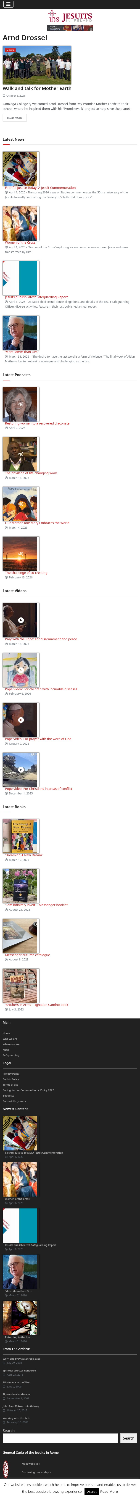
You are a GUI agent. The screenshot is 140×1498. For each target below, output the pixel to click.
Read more (14, 117)
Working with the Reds (16, 1418)
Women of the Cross (20, 242)
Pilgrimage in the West (16, 1382)
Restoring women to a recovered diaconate (37, 423)
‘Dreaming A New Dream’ (23, 855)
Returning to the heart (19, 1337)
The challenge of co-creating (26, 572)
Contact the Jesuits (14, 1101)
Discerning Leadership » (36, 1472)
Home (6, 1033)
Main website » (31, 1463)
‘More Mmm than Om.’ (22, 352)
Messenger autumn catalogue (27, 955)
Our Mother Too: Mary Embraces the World (37, 523)
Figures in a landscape (16, 1394)
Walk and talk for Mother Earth (37, 88)
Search (9, 1430)
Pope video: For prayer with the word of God (38, 739)
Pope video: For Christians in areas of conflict (38, 788)
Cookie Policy (11, 1079)
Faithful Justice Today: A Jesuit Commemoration (40, 187)
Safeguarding (11, 1055)
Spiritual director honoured (19, 1370)
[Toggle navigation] (8, 4)
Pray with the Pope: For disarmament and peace (41, 639)
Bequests (8, 1095)
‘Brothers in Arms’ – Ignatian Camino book (36, 1004)
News (10, 50)
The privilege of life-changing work (31, 473)
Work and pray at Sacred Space (21, 1358)
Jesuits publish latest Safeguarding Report (36, 297)
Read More (109, 1491)
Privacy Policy (11, 1073)
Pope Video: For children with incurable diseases (41, 689)
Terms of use (10, 1084)
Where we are (11, 1044)
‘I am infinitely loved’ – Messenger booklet (36, 905)
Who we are (10, 1038)
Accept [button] (92, 1492)
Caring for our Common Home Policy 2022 (28, 1090)
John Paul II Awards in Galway (21, 1406)
